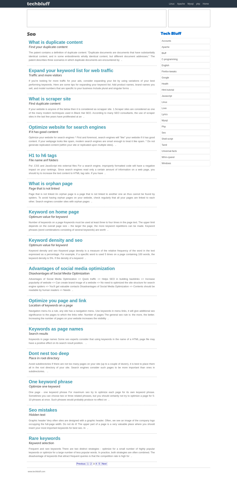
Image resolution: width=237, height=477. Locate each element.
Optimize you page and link (58, 300)
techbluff (38, 4)
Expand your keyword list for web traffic (71, 70)
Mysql (190, 3)
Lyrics (165, 114)
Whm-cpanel (168, 157)
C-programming (170, 59)
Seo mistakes (43, 410)
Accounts (166, 41)
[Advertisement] (96, 18)
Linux (172, 3)
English (165, 65)
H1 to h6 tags (43, 155)
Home (206, 3)
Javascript (167, 96)
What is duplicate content (56, 42)
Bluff (164, 53)
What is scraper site (50, 98)
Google (165, 77)
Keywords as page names (56, 328)
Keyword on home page (54, 211)
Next (104, 463)
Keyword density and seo (56, 240)
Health (165, 83)
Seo (164, 132)
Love (164, 108)
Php (164, 126)
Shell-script (167, 139)
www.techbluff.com (36, 471)
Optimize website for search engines (67, 127)
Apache (181, 3)
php (198, 3)
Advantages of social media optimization (72, 268)
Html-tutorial (168, 90)
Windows (166, 163)
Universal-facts (169, 151)
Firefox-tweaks (169, 71)
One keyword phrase (51, 381)
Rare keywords (45, 438)
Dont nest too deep (49, 353)
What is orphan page (51, 183)
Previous (81, 463)
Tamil (164, 145)
